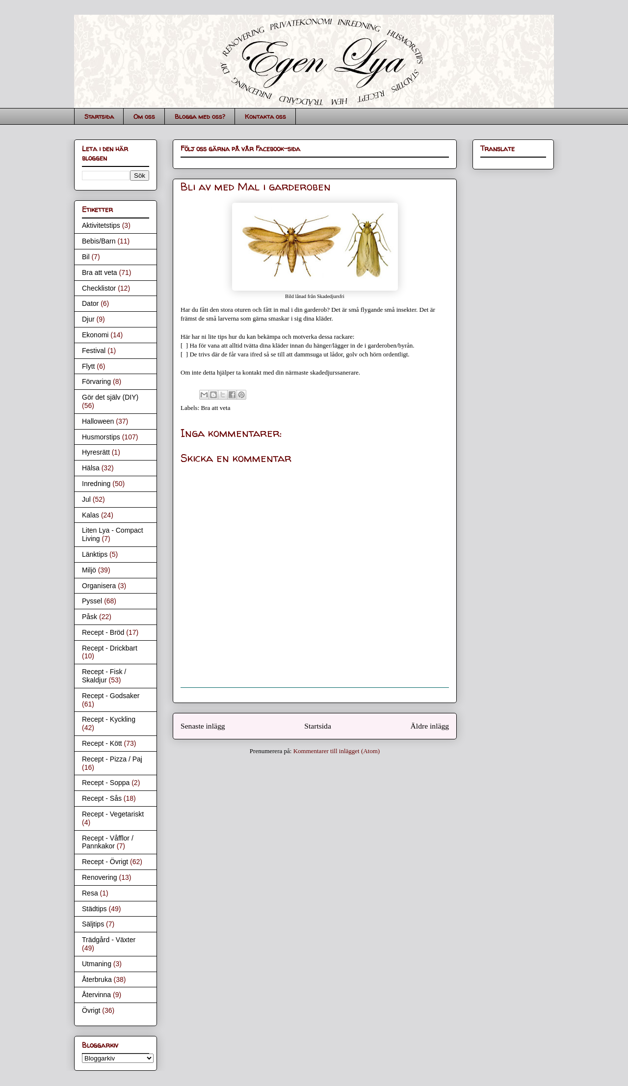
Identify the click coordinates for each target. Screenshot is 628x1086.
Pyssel (92, 601)
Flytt (88, 366)
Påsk (89, 617)
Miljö (89, 570)
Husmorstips (101, 437)
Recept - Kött (102, 743)
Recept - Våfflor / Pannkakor (107, 842)
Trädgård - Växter (108, 940)
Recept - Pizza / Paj (112, 759)
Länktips (94, 554)
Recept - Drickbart (109, 648)
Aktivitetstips (101, 225)
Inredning (96, 484)
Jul (86, 499)
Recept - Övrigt (105, 862)
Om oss (144, 116)
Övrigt (91, 1010)
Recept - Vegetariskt (113, 814)
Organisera (99, 586)
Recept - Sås (102, 798)
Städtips (94, 909)
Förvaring (96, 381)
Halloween (98, 421)
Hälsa (91, 468)
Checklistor (99, 288)
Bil (86, 257)
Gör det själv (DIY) (110, 397)
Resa (90, 893)
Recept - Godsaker (111, 696)
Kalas (90, 515)
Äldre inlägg (430, 726)
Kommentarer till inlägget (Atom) (336, 751)
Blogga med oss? (200, 116)
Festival (93, 350)
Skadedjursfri (330, 296)
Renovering (99, 877)
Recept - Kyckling (108, 719)
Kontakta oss (265, 116)
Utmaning (96, 964)
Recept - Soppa (106, 783)
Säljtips (93, 924)
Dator (90, 303)
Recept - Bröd (103, 632)
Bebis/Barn (98, 241)
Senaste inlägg (203, 726)
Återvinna (96, 995)
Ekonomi (95, 335)
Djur (88, 319)
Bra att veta (216, 407)
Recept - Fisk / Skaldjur (104, 676)
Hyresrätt (96, 452)
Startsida (99, 116)
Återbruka (97, 979)
